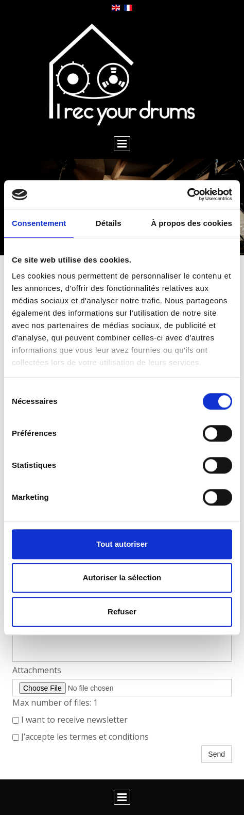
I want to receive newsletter (70, 719)
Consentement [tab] (39, 223)
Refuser (122, 611)
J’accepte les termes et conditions (80, 736)
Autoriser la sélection (122, 577)
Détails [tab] (108, 223)
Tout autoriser (122, 544)
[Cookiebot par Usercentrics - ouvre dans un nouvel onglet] (187, 194)
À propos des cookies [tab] (191, 223)
